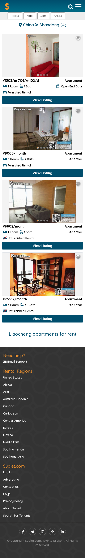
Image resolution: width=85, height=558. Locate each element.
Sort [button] (43, 16)
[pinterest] (52, 531)
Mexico (8, 435)
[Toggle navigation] (78, 6)
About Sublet (12, 508)
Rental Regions (17, 371)
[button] (58, 15)
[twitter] (32, 531)
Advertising (11, 479)
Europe (8, 428)
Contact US (11, 487)
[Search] (70, 7)
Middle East (11, 442)
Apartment (73, 80)
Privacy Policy (13, 501)
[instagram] (42, 531)
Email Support (15, 361)
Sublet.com (14, 466)
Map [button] (30, 16)
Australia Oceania (15, 399)
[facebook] (22, 531)
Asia (6, 392)
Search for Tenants (16, 515)
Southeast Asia (13, 456)
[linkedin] (62, 531)
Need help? (14, 355)
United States (12, 377)
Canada (8, 406)
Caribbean (10, 413)
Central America (14, 420)
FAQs (6, 494)
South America (13, 449)
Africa (7, 385)
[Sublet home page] (7, 6)
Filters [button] (15, 16)
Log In (7, 472)
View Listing (42, 100)
